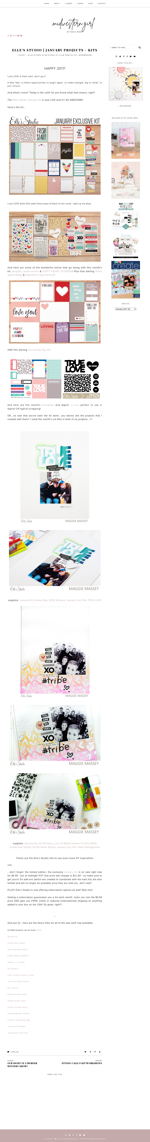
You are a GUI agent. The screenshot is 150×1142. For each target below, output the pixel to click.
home (46, 3)
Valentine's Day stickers (39, 275)
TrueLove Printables (16, 1026)
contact (102, 3)
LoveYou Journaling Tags (18, 1020)
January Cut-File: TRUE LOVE (84, 600)
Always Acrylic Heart (16, 1001)
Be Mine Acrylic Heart (17, 994)
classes (68, 3)
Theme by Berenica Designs (92, 1139)
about (57, 3)
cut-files (74, 405)
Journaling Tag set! (39, 350)
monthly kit (71, 55)
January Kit (34, 100)
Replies (13, 1052)
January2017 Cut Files (17, 1033)
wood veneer (31, 271)
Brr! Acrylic (12, 988)
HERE (39, 930)
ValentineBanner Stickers (18, 1014)
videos (80, 3)
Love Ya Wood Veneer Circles (71, 843)
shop (90, 3)
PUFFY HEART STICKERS (57, 271)
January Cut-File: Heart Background (78, 847)
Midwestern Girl (70, 1139)
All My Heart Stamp (44, 847)
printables (48, 405)
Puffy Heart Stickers (18, 955)
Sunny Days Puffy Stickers (49, 600)
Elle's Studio (34, 55)
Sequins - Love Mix (16, 962)
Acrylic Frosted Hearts (17, 1007)
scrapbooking (85, 55)
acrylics (17, 271)
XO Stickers (46, 843)
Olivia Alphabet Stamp (17, 950)
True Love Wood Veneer (18, 981)
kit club (60, 55)
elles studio (48, 55)
